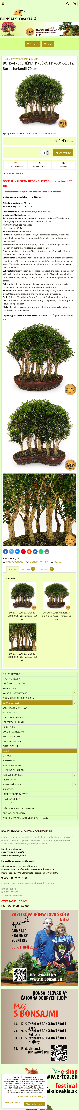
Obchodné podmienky (14, 813)
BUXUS (58, 561)
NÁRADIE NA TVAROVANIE (40, 693)
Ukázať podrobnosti (12, 1102)
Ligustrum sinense (13, 717)
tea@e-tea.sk (28, 860)
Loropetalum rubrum (14, 722)
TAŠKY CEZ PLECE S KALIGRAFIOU (19, 808)
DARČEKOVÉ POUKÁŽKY (14, 683)
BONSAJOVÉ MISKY (40, 784)
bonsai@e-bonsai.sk (11, 860)
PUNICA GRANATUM (12, 765)
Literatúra (9, 803)
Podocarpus (9, 727)
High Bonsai (9, 779)
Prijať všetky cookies (34, 1104)
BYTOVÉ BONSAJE (14, 561)
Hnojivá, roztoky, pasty (15, 794)
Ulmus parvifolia (12, 741)
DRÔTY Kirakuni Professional (40, 698)
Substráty (8, 789)
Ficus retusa (10, 712)
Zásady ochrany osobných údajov (31, 1096)
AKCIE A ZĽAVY (9, 688)
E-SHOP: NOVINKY (39, 561)
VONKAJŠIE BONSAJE (40, 775)
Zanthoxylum (10, 746)
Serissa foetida (11, 736)
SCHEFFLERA (9, 760)
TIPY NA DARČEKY (11, 678)
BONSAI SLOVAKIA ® (18, 19)
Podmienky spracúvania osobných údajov (25, 818)
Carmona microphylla (15, 707)
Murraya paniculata (13, 770)
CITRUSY (7, 755)
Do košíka (63, 152)
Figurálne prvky (12, 798)
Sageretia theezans (14, 731)
